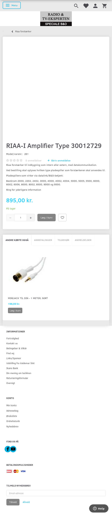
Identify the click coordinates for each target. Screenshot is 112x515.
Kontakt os (12, 343)
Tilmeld (13, 502)
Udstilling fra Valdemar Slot (20, 363)
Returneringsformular (17, 377)
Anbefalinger (43, 240)
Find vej (10, 353)
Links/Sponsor (13, 358)
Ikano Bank (12, 368)
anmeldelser (34, 160)
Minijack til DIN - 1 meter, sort (28, 298)
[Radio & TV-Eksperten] (56, 18)
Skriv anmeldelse (60, 160)
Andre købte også (17, 240)
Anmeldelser (83, 240)
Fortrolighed (12, 338)
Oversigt (10, 382)
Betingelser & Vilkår (16, 348)
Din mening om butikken (18, 373)
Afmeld (26, 502)
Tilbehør (63, 240)
